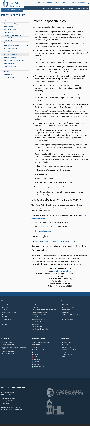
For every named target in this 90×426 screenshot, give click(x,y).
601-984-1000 (17, 410)
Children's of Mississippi (68, 310)
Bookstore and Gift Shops (11, 26)
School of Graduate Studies (39, 322)
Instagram (36, 362)
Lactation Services (9, 35)
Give (69, 2)
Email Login (5, 310)
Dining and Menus (9, 29)
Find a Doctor (65, 314)
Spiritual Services (9, 66)
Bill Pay (6, 23)
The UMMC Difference (10, 68)
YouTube (35, 359)
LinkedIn (35, 364)
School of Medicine (37, 327)
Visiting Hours (8, 77)
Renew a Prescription (10, 60)
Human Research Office (8, 347)
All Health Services (67, 307)
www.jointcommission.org (62, 273)
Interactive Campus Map (9, 314)
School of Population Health (40, 331)
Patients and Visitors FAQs (11, 51)
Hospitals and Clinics (10, 32)
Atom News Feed (38, 369)
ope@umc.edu (45, 233)
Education (40, 2)
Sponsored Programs (8, 356)
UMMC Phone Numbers (10, 74)
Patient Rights (8, 54)
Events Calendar (36, 347)
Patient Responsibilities (10, 57)
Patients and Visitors (12, 9)
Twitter (35, 357)
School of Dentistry (37, 319)
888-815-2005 (18, 412)
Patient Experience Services (12, 48)
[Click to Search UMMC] (88, 2)
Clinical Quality (66, 312)
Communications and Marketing (41, 345)
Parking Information (7, 322)
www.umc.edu (5, 405)
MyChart (74, 2)
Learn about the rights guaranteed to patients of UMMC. (56, 244)
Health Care (49, 2)
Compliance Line (66, 345)
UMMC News (35, 349)
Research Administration (9, 353)
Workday (4, 327)
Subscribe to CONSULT (38, 352)
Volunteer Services (9, 80)
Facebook (36, 354)
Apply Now (35, 310)
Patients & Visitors (55, 8)
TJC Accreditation (67, 357)
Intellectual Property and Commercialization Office (14, 350)
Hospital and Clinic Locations (70, 317)
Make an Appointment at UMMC (13, 37)
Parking (6, 45)
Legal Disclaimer (66, 349)
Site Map (4, 324)
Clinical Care (44, 8)
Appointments (81, 2)
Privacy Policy (66, 354)
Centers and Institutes (8, 345)
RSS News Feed (37, 367)
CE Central (5, 307)
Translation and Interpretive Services (14, 71)
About (63, 2)
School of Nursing (37, 329)
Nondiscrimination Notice (69, 352)
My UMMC (5, 319)
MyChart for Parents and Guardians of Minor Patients (15, 41)
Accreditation (35, 307)
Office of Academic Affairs (39, 314)
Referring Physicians (68, 8)
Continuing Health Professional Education (44, 312)
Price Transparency (67, 319)
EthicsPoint (65, 347)
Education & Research (81, 8)
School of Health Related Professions (42, 324)
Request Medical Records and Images (14, 63)
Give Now (4, 312)
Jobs (3, 317)
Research (57, 2)
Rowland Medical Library (39, 317)
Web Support (65, 359)
